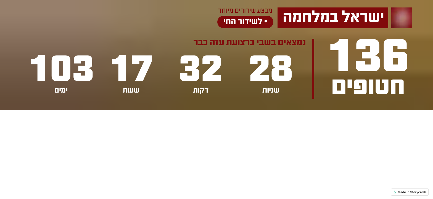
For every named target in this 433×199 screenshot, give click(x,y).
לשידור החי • (245, 22)
